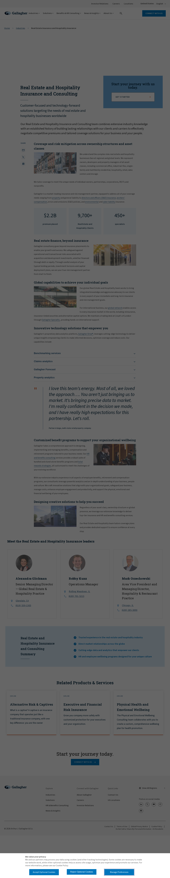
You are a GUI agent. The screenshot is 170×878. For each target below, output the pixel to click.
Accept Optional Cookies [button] (44, 872)
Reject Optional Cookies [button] (81, 872)
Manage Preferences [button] (119, 872)
